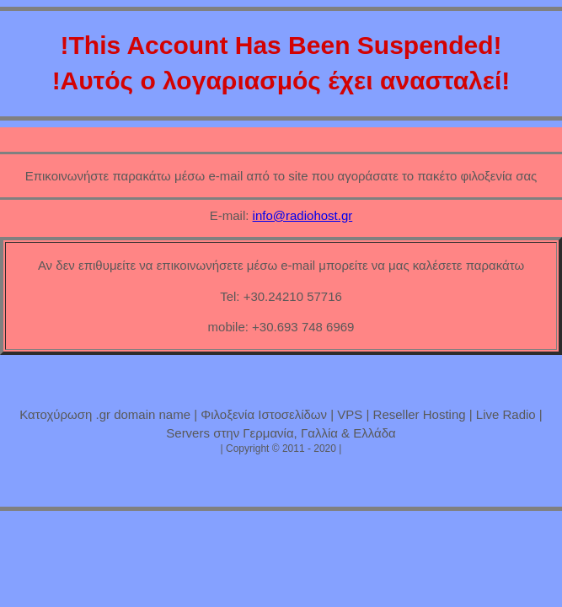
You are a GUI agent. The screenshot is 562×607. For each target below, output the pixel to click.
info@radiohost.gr (303, 215)
